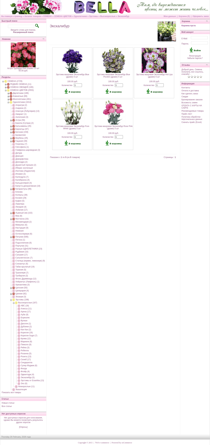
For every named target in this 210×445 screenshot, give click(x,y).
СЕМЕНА (47, 16)
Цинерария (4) (22, 291)
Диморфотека (21, 159)
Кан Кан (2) (26, 329)
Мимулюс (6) (21, 225)
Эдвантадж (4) (27, 374)
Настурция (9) (21, 228)
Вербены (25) (21, 138)
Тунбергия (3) (21, 276)
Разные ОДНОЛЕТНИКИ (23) (28, 249)
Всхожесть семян (189, 102)
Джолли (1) (26, 323)
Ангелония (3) (21, 117)
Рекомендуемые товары (192, 111)
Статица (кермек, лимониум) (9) (30, 261)
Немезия (19, 231)
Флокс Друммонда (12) (25, 279)
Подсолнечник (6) (23, 243)
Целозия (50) (21, 288)
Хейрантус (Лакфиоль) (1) (27, 282)
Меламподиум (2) (23, 222)
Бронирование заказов (192, 99)
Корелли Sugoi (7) (29, 335)
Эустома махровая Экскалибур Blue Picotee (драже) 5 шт (113, 75)
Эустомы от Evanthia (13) (32, 380)
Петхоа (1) (20, 240)
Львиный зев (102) (23, 213)
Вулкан (24, 320)
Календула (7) (21, 177)
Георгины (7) (21, 144)
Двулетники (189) (21, 93)
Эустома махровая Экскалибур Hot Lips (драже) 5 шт (154, 75)
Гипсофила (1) (22, 147)
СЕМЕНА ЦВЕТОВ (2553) (22, 90)
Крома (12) (26, 338)
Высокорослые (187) (27, 302)
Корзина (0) (184, 16)
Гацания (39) (21, 141)
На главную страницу (11, 16)
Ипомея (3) (20, 174)
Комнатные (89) (20, 96)
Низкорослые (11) (26, 386)
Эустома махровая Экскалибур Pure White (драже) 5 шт (72, 127)
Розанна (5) (26, 353)
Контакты (185, 87)
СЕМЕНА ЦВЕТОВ (63, 16)
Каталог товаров (33, 16)
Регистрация (195, 56)
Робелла (25, 350)
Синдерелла (26, 362)
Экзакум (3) (20, 297)
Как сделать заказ (189, 93)
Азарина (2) (20, 108)
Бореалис (25, 317)
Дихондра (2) (21, 162)
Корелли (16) (27, 332)
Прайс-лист (186, 114)
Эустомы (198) (22, 299)
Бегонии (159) (21, 132)
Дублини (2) (26, 326)
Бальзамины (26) (23, 126)
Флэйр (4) (25, 371)
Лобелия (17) (21, 210)
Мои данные (170, 16)
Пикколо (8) (26, 344)
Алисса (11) (26, 308)
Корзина (186, 21)
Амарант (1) (20, 114)
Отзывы (186, 65)
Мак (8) (18, 216)
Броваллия (20, 135)
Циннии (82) (21, 294)
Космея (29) (20, 198)
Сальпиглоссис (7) (24, 258)
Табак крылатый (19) (25, 267)
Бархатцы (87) (22, 129)
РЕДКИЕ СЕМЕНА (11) (20, 84)
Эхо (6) (24, 383)
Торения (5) (20, 270)
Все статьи (7, 406)
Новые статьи (8, 403)
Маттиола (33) (22, 219)
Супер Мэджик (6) (29, 365)
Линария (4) (20, 207)
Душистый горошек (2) (25, 165)
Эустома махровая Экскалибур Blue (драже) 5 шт (72, 75)
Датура (18, 153)
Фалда (24, 368)
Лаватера (19, 204)
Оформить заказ (201, 16)
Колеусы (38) (21, 195)
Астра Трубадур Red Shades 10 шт (23, 68)
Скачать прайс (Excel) (191, 122)
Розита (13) (26, 356)
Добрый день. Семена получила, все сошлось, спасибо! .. (192, 71)
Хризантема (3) (22, 285)
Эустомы (93, 16)
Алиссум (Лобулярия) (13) (27, 111)
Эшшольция (21, 389)
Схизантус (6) (21, 264)
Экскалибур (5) (28, 377)
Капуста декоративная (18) (27, 186)
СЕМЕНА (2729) (14, 81)
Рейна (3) (25, 347)
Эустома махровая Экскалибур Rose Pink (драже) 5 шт (113, 127)
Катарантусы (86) (23, 189)
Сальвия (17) (21, 255)
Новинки (6, 39)
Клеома (18, 192)
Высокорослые (107, 16)
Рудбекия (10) (21, 252)
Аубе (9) (24, 314)
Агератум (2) (21, 105)
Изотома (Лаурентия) (25, 171)
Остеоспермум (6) (23, 234)
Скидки (184, 96)
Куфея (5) (19, 201)
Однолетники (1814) (22, 102)
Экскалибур (123, 16)
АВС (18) (25, 305)
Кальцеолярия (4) (23, 183)
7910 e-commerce (102, 443)
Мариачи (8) (26, 341)
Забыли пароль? (195, 58)
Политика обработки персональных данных (191, 118)
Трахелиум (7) (21, 273)
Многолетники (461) (22, 99)
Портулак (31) (21, 246)
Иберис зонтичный (24, 168)
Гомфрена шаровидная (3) (27, 150)
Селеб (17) (26, 359)
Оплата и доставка (190, 90)
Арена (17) (26, 311)
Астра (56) (20, 120)
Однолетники (80, 16)
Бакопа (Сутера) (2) (24, 123)
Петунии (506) (21, 237)
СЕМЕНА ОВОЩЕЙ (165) (21, 87)
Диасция (19, 156)
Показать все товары (11, 392)
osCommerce (127, 443)
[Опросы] (23, 427)
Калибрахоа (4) (22, 180)
